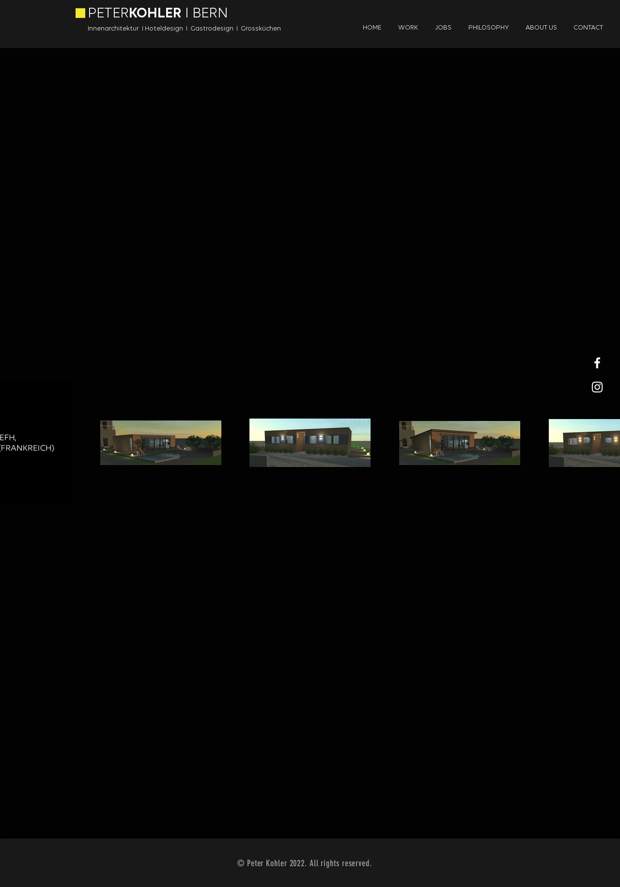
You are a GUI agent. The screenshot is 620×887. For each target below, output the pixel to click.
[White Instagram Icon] (597, 387)
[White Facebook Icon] (597, 363)
